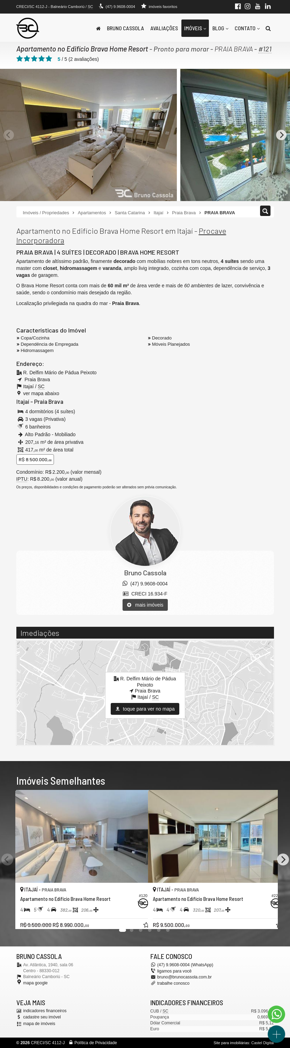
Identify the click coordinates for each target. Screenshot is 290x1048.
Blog (220, 28)
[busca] (268, 28)
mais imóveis (145, 605)
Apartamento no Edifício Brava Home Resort (82, 49)
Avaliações (164, 28)
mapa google (35, 983)
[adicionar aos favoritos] (135, 917)
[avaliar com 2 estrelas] (27, 58)
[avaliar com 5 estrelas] (49, 58)
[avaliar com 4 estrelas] (41, 58)
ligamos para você (174, 971)
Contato (247, 28)
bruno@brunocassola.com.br (184, 977)
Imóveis (195, 28)
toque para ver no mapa (145, 709)
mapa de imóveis (39, 1023)
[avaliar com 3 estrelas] (34, 58)
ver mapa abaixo (41, 393)
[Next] (281, 135)
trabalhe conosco (173, 983)
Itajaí (22, 401)
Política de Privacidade (96, 1042)
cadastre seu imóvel (42, 1016)
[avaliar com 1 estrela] (19, 58)
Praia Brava (48, 401)
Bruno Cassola (125, 28)
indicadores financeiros (44, 1010)
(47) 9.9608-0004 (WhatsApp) (185, 964)
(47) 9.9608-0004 (120, 7)
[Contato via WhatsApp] (276, 1014)
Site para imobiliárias (231, 1043)
